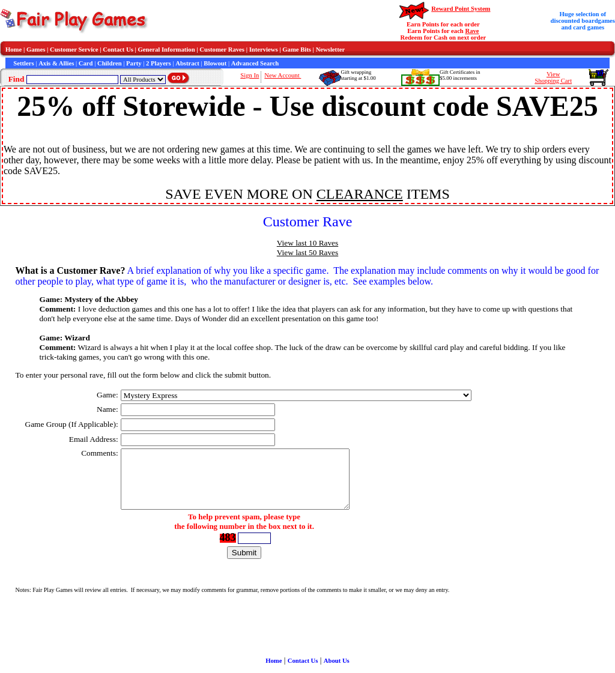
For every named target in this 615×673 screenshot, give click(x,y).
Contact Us (118, 49)
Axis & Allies (56, 63)
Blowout (215, 63)
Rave (472, 31)
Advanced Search (255, 63)
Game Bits (296, 49)
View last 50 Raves (307, 252)
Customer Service (74, 49)
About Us (337, 660)
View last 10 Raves (307, 242)
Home (13, 49)
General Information (166, 49)
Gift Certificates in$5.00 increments (460, 75)
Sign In (249, 75)
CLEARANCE (360, 194)
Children (109, 63)
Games (35, 49)
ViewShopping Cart (553, 77)
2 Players (158, 63)
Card (86, 63)
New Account (282, 75)
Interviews (263, 49)
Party (133, 63)
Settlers (23, 63)
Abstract (187, 63)
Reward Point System (460, 8)
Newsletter (330, 49)
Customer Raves (221, 49)
